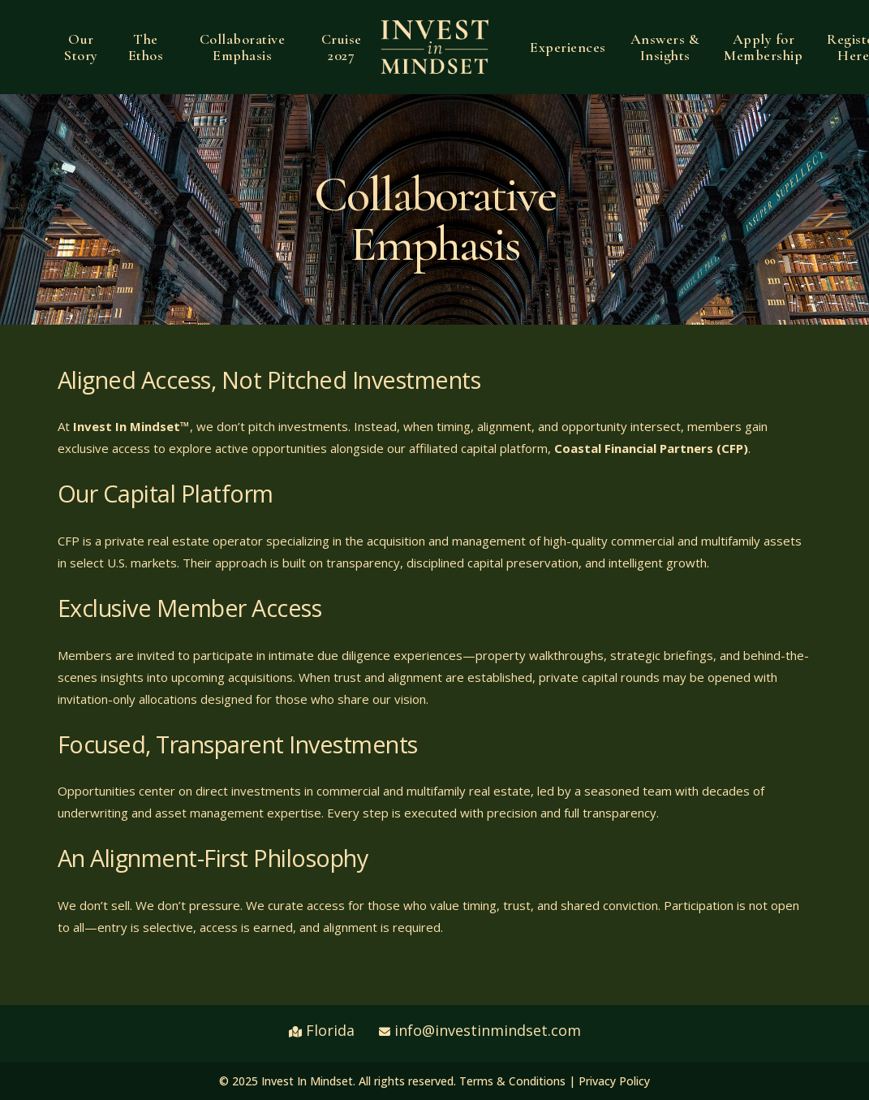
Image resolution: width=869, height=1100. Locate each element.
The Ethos (146, 47)
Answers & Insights (665, 47)
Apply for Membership (763, 47)
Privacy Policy (614, 1081)
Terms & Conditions (512, 1081)
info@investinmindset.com (487, 1030)
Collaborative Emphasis (243, 47)
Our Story (81, 47)
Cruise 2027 (341, 47)
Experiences (568, 47)
